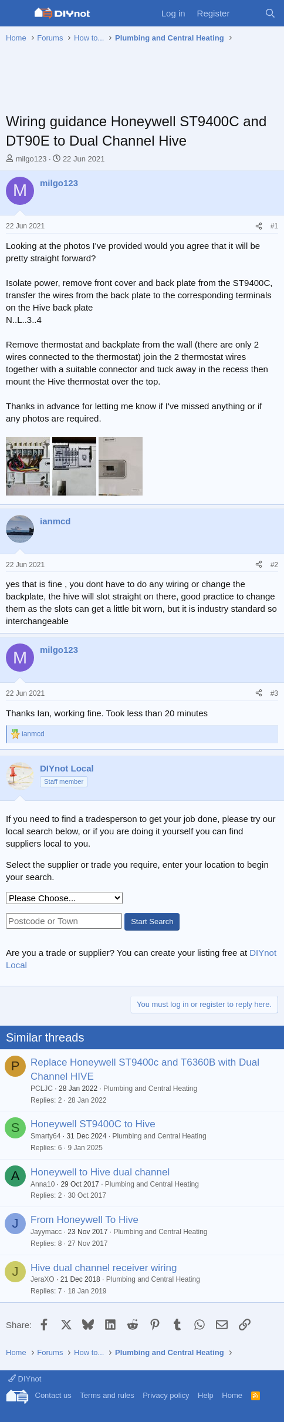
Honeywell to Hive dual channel (100, 1172)
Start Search (152, 921)
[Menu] (16, 13)
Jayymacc (46, 1232)
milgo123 (31, 158)
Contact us (53, 1395)
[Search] (270, 13)
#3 (274, 693)
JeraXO (43, 1279)
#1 (274, 226)
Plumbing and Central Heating (150, 1088)
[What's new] (246, 13)
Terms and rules (107, 1395)
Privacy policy (166, 1395)
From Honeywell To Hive (84, 1219)
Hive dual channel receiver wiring (104, 1267)
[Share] (258, 226)
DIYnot (24, 1378)
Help (206, 1395)
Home (232, 1395)
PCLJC (42, 1088)
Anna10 (43, 1184)
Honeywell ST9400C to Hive (93, 1124)
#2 (274, 565)
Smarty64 (45, 1136)
